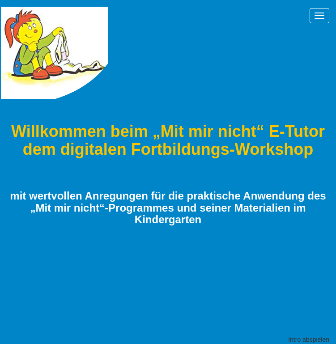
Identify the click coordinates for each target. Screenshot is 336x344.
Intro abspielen (308, 339)
